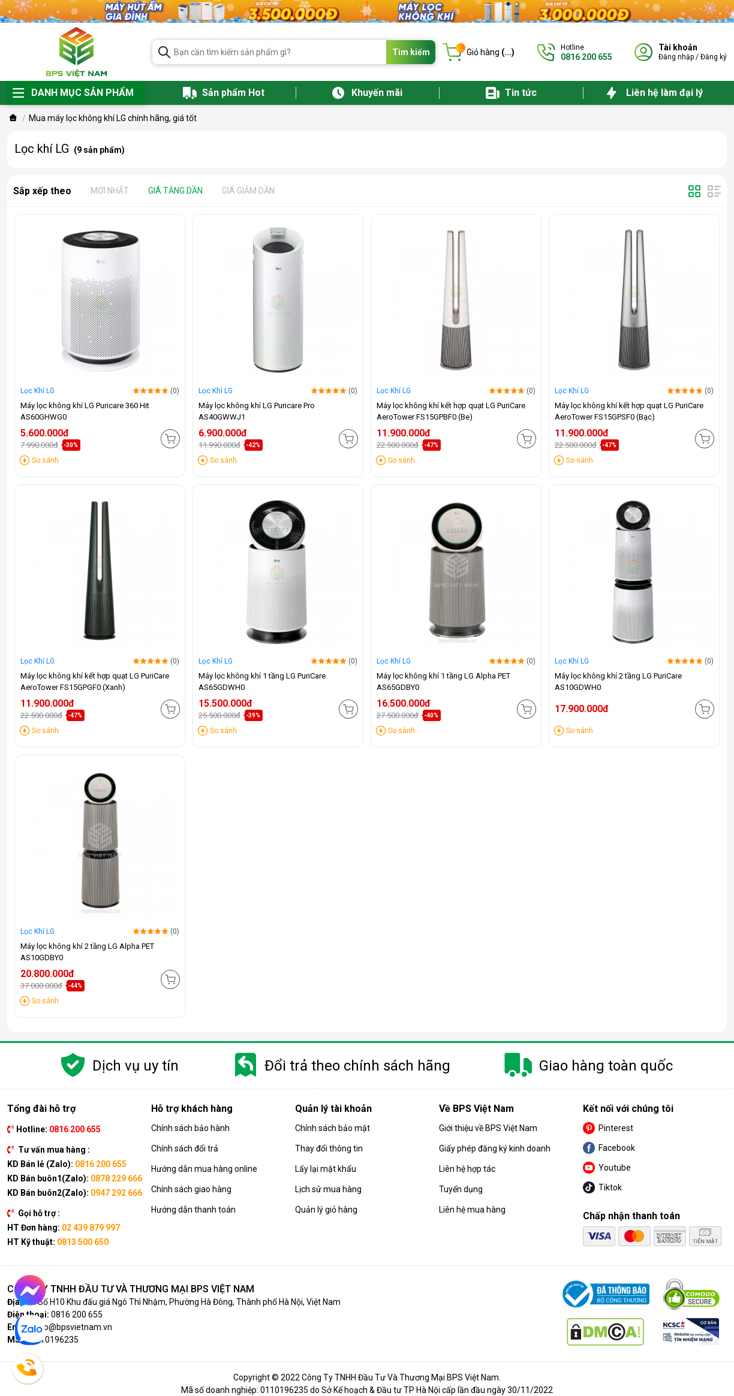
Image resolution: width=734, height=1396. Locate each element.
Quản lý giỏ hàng (326, 1209)
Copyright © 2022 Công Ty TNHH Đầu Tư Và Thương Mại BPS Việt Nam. (367, 1377)
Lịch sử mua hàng (328, 1189)
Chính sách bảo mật (332, 1128)
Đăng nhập (676, 57)
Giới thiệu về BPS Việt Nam (488, 1128)
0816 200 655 (77, 1314)
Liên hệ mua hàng (472, 1209)
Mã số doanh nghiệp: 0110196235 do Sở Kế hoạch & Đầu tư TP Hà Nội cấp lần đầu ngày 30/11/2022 (367, 1390)
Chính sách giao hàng (191, 1189)
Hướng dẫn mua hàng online (204, 1169)
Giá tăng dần (175, 190)
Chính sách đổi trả (184, 1148)
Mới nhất (110, 190)
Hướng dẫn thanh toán (193, 1209)
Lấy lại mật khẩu (325, 1169)
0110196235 (55, 1339)
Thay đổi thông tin (329, 1148)
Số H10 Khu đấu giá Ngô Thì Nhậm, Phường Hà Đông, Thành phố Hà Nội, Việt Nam (189, 1302)
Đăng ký (713, 57)
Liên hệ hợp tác (467, 1169)
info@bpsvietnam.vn (73, 1327)
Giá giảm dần (248, 190)
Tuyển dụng (461, 1189)
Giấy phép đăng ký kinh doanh (494, 1148)
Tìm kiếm (411, 52)
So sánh (45, 460)
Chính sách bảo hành (190, 1128)
